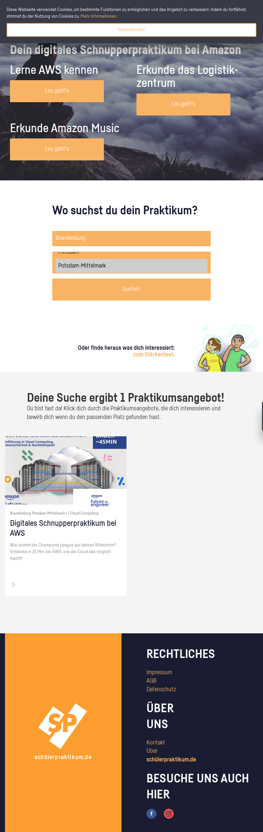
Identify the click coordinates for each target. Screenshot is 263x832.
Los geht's (57, 91)
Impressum (159, 673)
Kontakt (155, 743)
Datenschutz (161, 690)
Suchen (131, 289)
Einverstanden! (131, 29)
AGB (151, 681)
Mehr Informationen (99, 16)
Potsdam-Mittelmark (132, 266)
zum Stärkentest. (154, 355)
